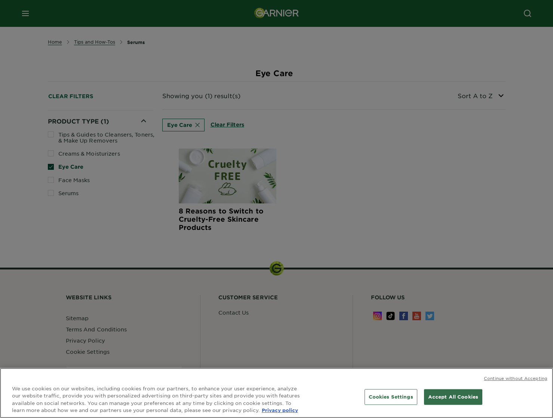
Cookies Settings (391, 397)
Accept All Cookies (453, 397)
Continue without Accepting (515, 378)
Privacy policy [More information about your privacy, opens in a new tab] (280, 411)
